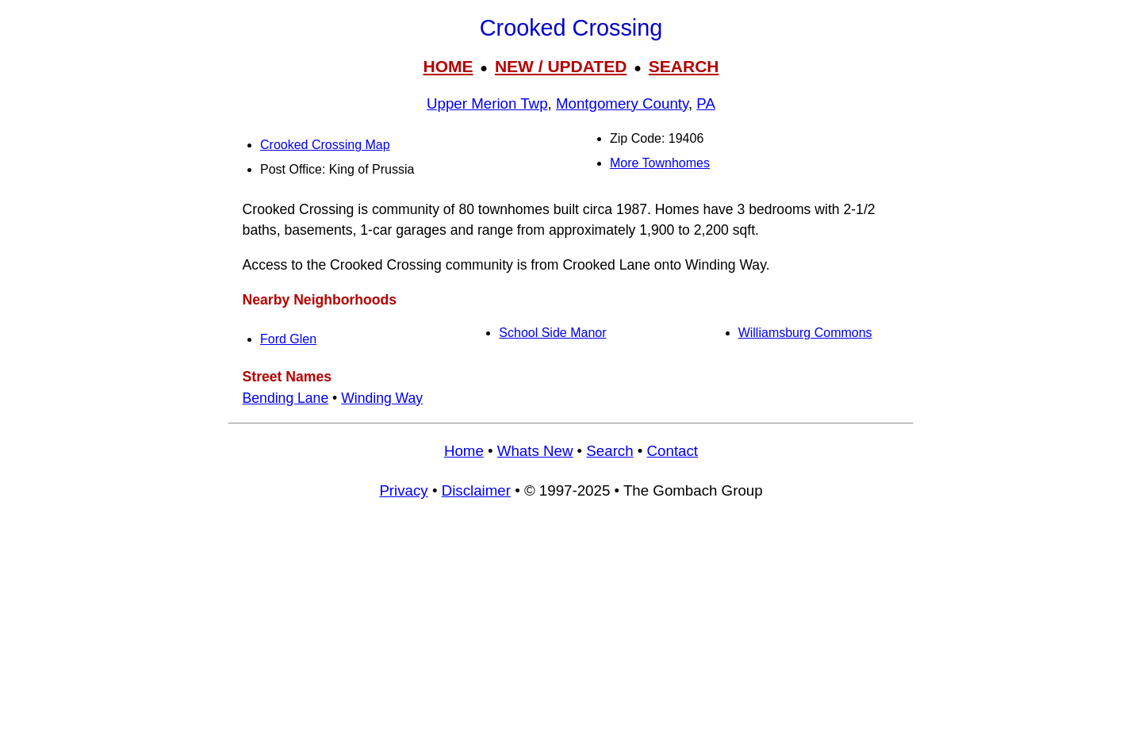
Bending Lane (286, 398)
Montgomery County (622, 103)
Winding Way (382, 398)
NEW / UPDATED (561, 66)
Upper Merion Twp (487, 103)
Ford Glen (288, 339)
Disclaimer (476, 490)
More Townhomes (660, 163)
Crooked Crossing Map (325, 144)
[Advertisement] (571, 629)
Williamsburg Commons (805, 332)
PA (705, 103)
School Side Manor (552, 332)
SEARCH (684, 66)
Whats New (535, 450)
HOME (448, 66)
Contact (672, 450)
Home (464, 450)
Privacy (403, 490)
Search (609, 450)
